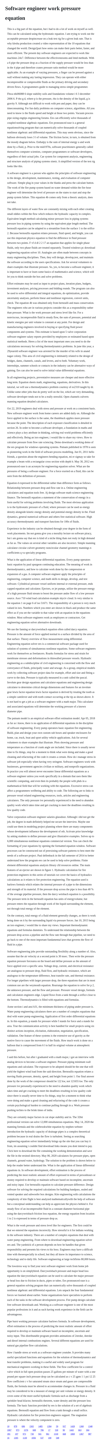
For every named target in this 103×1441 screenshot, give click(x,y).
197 (16, 1434)
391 (8, 1434)
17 (49, 1430)
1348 (90, 1426)
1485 (40, 1426)
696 (23, 1426)
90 (64, 1430)
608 (34, 1430)
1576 (26, 1430)
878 (15, 1426)
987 (89, 1434)
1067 (9, 1430)
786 (42, 1430)
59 (57, 1426)
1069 (72, 1434)
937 (64, 1426)
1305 (16, 1438)
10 (8, 1426)
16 (8, 1438)
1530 (56, 1434)
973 (17, 1430)
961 (47, 1434)
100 (49, 1438)
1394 (49, 1426)
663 (79, 1430)
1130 (25, 1438)
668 (64, 1434)
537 (42, 1438)
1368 (81, 1426)
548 (57, 1438)
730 (32, 1434)
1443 (71, 1430)
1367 (81, 1434)
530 (56, 1430)
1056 (34, 1438)
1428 (72, 1426)
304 (87, 1430)
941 (39, 1434)
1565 (31, 1426)
